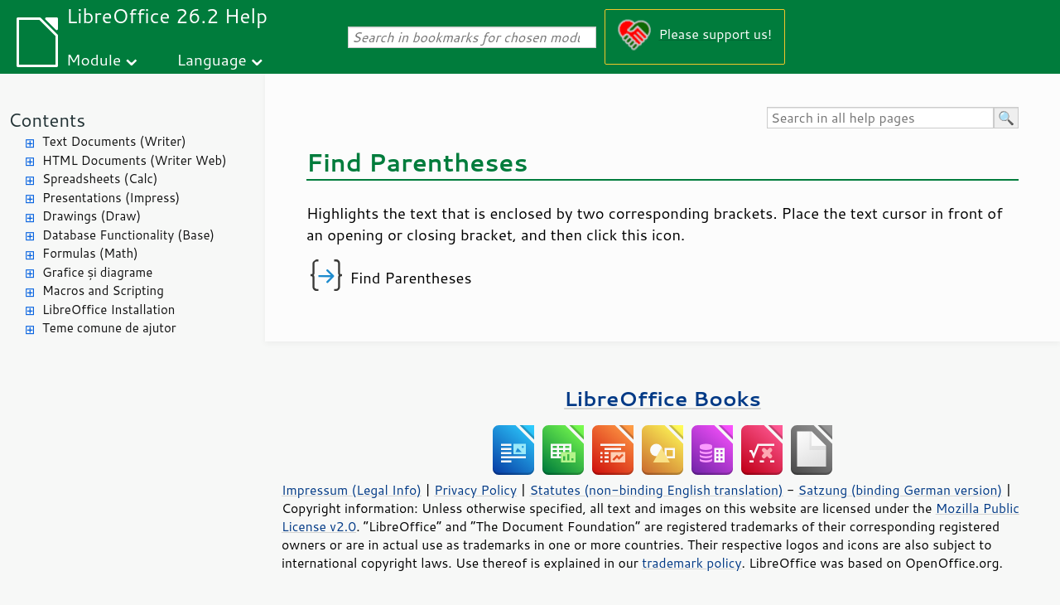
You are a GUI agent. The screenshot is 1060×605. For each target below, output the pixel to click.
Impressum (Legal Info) (352, 490)
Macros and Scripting (103, 290)
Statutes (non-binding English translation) (656, 490)
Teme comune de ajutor (109, 327)
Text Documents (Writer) (114, 141)
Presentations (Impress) (111, 197)
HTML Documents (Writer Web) (134, 160)
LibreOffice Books (662, 398)
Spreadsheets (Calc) (99, 178)
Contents (46, 120)
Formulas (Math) (90, 253)
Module (93, 59)
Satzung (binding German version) (900, 490)
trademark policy (691, 563)
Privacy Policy (475, 490)
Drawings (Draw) (91, 216)
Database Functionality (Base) (128, 235)
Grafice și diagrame (97, 272)
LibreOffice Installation (108, 309)
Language (212, 59)
